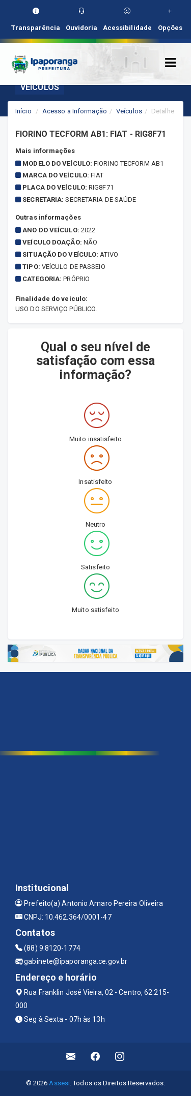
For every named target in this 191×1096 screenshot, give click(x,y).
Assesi (59, 1083)
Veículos (129, 111)
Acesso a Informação (74, 111)
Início (23, 111)
